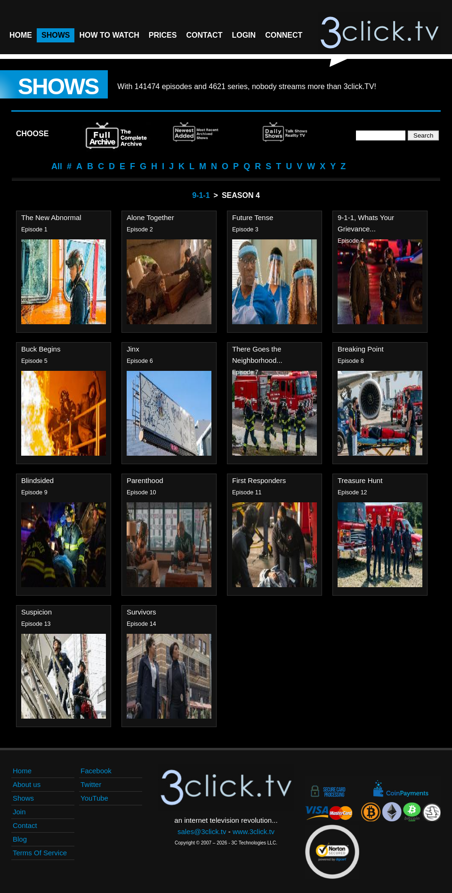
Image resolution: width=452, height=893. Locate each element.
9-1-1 (201, 195)
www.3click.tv (253, 831)
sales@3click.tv (202, 831)
